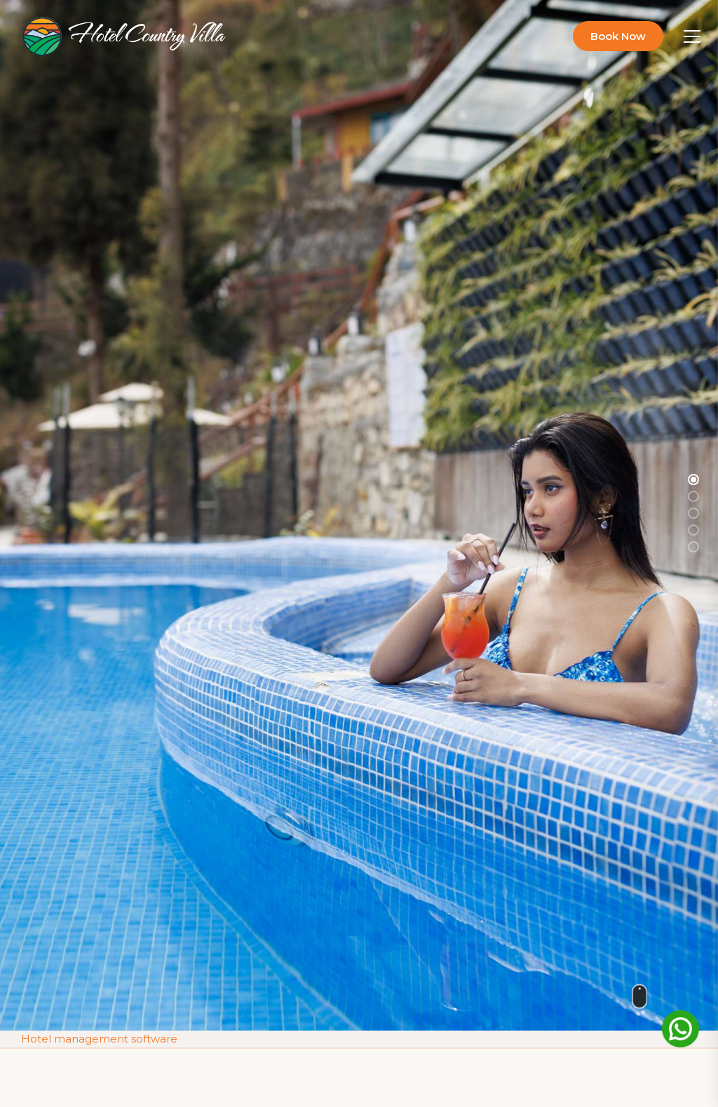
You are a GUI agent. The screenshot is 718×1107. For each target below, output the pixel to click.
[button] (693, 479)
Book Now (618, 36)
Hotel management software (99, 1038)
